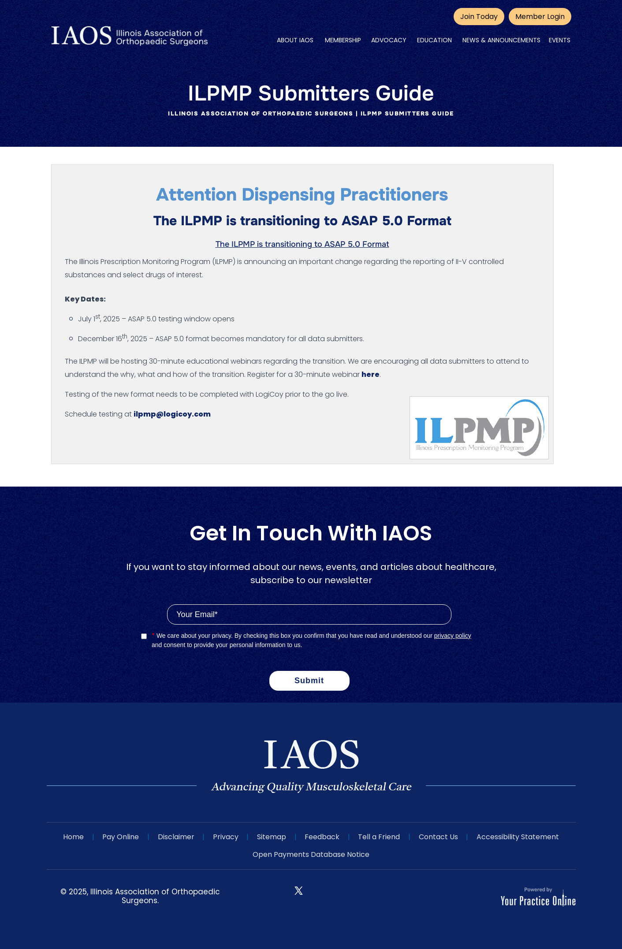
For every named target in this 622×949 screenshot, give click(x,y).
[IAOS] (129, 36)
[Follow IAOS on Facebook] (274, 897)
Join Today (479, 16)
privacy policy (452, 635)
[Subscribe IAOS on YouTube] (347, 897)
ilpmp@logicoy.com (172, 414)
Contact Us (439, 837)
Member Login (540, 16)
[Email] (309, 614)
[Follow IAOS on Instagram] (323, 897)
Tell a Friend (380, 837)
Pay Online (119, 837)
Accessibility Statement (519, 837)
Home (72, 837)
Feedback (322, 837)
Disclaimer (175, 837)
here (370, 374)
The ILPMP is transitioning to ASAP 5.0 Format (302, 244)
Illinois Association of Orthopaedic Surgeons (260, 113)
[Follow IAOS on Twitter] (298, 889)
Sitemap (271, 837)
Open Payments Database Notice (311, 854)
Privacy (225, 837)
